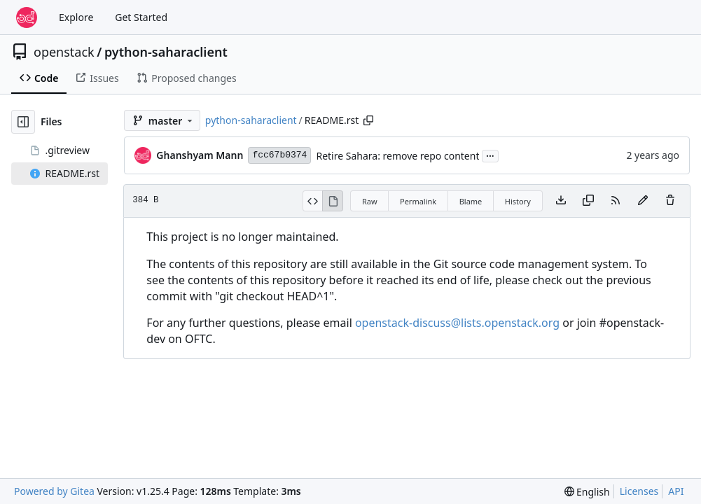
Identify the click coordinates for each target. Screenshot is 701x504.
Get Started (141, 17)
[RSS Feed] (615, 201)
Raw (369, 201)
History (518, 201)
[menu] (587, 491)
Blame (471, 201)
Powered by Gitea (54, 491)
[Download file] (561, 201)
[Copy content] (588, 201)
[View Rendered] (332, 200)
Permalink (418, 201)
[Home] (26, 17)
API (675, 491)
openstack (64, 52)
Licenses (639, 491)
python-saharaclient (166, 52)
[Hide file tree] (23, 122)
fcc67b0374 (279, 155)
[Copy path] (368, 120)
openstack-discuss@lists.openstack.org (457, 322)
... (490, 155)
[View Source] (313, 200)
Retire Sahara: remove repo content (397, 155)
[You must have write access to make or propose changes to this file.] (670, 201)
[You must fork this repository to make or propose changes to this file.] (643, 201)
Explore (76, 17)
